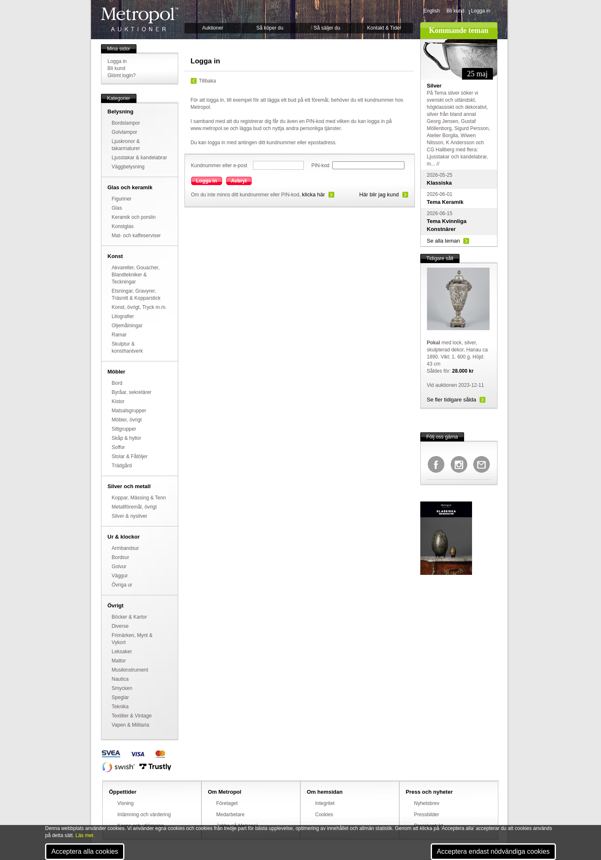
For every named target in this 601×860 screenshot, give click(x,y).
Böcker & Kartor (129, 617)
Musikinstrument (130, 670)
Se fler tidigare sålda (452, 399)
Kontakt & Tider (384, 28)
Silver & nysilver (129, 516)
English (432, 11)
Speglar (120, 697)
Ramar (119, 335)
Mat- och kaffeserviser (136, 235)
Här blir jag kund (379, 194)
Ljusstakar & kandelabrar (139, 157)
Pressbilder (426, 814)
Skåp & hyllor (126, 438)
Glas (117, 208)
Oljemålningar (127, 325)
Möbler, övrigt (127, 420)
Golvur (119, 566)
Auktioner (212, 28)
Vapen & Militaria (130, 725)
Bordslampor (126, 123)
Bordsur (120, 557)
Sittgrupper (124, 429)
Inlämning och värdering (144, 814)
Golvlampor (124, 132)
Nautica (120, 679)
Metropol (139, 19)
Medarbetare (230, 814)
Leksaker (122, 651)
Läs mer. (85, 835)
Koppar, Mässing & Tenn (139, 498)
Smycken (122, 688)
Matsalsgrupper (129, 411)
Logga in (480, 11)
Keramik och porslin (134, 217)
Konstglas (123, 226)
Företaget (226, 803)
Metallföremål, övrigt (134, 507)
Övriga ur (122, 585)
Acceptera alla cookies (84, 851)
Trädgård (122, 466)
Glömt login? (122, 75)
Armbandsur (125, 548)
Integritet (325, 803)
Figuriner (121, 199)
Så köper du (269, 28)
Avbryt (239, 181)
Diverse (120, 626)
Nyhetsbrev (426, 803)
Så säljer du (327, 28)
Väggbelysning (128, 167)
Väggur (120, 576)
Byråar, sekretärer (132, 392)
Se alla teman (443, 241)
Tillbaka (207, 81)
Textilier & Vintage (132, 716)
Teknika (120, 707)
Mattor (119, 661)
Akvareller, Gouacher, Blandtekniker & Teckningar (136, 275)
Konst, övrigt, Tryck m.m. (139, 307)
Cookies (324, 814)
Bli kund (456, 11)
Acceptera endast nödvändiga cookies (493, 851)
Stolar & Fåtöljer (130, 456)
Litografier (123, 316)
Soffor (118, 447)
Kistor (118, 401)
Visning (125, 803)
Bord (117, 383)
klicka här (313, 194)
